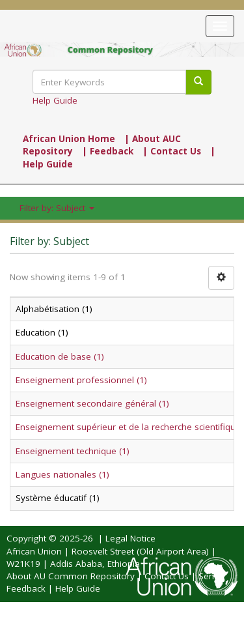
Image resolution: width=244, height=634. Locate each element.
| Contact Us (171, 151)
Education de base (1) (60, 356)
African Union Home (69, 139)
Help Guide (55, 100)
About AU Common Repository (71, 576)
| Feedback (107, 151)
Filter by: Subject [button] (57, 208)
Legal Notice (130, 538)
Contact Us (166, 576)
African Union (34, 551)
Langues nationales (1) (62, 474)
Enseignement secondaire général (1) (92, 403)
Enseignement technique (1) (72, 451)
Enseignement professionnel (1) (81, 380)
